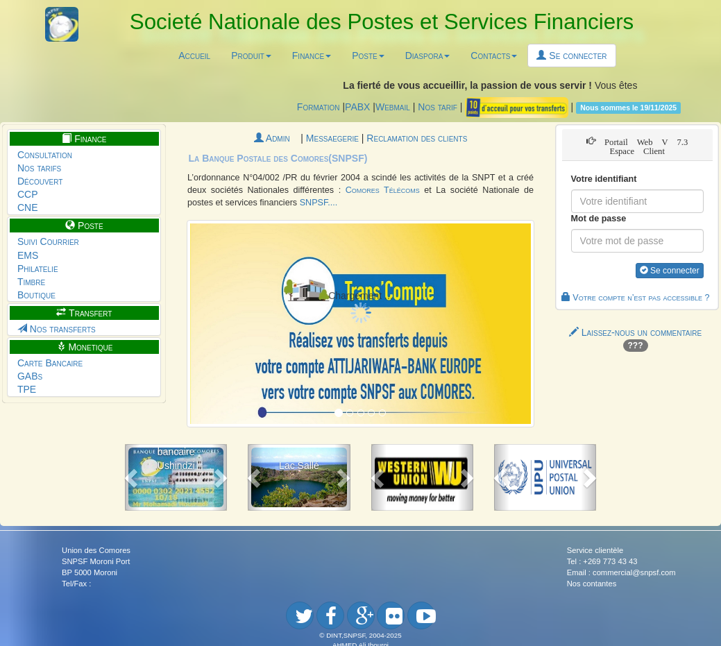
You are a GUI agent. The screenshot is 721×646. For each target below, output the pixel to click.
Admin (277, 138)
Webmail (392, 106)
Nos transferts (56, 328)
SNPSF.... (319, 202)
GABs (29, 376)
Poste (368, 55)
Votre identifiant (604, 179)
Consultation (44, 154)
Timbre (31, 281)
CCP (27, 194)
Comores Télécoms (383, 190)
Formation (318, 106)
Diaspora (427, 55)
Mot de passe (599, 218)
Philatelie (37, 268)
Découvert (40, 181)
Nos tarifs (39, 167)
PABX (357, 106)
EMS (27, 255)
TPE (26, 389)
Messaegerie (334, 138)
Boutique (36, 294)
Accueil (194, 55)
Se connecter (571, 55)
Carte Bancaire (50, 362)
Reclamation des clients (416, 138)
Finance (311, 55)
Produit (251, 55)
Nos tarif (437, 106)
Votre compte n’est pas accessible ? (635, 298)
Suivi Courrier (48, 241)
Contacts (493, 55)
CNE (27, 207)
